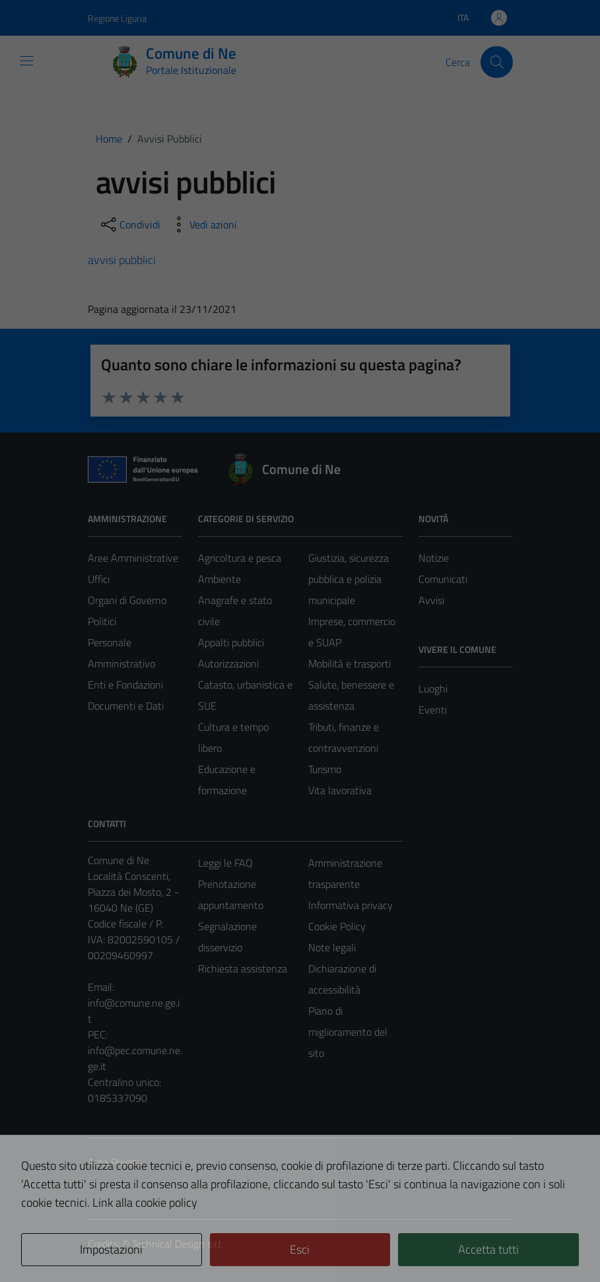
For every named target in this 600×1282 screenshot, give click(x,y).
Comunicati (442, 579)
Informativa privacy (350, 905)
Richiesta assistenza (242, 968)
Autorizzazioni (228, 663)
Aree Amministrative (133, 558)
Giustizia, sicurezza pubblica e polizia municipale (348, 579)
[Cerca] (496, 62)
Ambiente (219, 579)
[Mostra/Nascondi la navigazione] (26, 61)
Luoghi (433, 688)
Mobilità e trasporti (349, 663)
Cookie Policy (337, 926)
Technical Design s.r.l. (177, 1244)
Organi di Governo (127, 600)
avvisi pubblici (122, 260)
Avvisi (431, 600)
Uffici (99, 579)
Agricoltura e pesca (239, 558)
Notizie (433, 558)
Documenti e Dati (126, 706)
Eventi (432, 710)
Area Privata (115, 1162)
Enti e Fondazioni (125, 684)
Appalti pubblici (231, 642)
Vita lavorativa (340, 790)
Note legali (332, 947)
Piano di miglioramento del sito (347, 1032)
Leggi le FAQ (225, 863)
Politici (102, 621)
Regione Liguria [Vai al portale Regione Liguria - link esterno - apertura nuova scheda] (117, 18)
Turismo (324, 769)
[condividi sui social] (129, 224)
